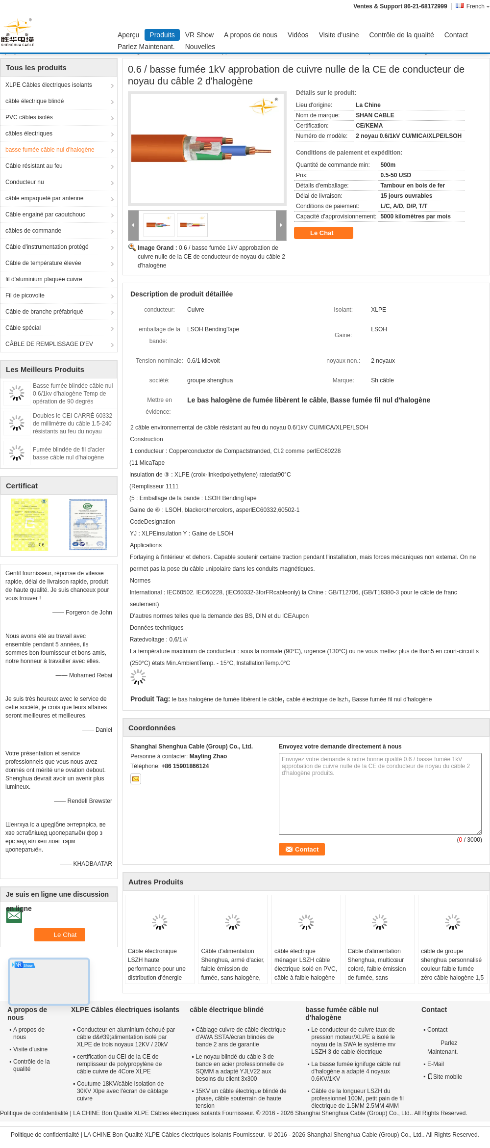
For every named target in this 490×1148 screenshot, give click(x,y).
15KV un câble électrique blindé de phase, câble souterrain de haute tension (241, 1098)
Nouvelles (200, 47)
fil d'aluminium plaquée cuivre (43, 279)
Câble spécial (23, 327)
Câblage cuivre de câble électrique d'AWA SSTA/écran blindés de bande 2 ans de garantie (241, 1037)
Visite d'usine (339, 35)
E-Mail (435, 1064)
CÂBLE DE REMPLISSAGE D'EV (49, 344)
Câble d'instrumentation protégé (47, 246)
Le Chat (328, 233)
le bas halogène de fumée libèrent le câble (227, 699)
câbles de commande (33, 230)
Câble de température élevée (43, 263)
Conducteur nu (24, 182)
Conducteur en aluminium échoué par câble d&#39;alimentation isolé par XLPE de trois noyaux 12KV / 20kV (126, 1037)
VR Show (199, 35)
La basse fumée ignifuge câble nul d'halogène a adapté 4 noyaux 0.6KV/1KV (355, 1071)
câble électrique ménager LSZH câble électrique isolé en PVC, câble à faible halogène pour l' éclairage (305, 969)
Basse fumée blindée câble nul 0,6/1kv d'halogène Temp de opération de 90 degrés (73, 393)
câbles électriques (28, 133)
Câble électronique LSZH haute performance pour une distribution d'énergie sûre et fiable (157, 969)
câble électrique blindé (34, 101)
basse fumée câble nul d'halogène (50, 149)
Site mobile (444, 1076)
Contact (456, 35)
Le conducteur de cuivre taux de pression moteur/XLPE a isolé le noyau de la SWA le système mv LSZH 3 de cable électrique (353, 1040)
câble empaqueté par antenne (44, 198)
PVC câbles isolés (29, 117)
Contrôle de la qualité (401, 35)
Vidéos (298, 35)
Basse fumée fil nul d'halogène (392, 699)
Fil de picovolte (25, 295)
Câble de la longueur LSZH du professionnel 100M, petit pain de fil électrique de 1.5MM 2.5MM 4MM (357, 1098)
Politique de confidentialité (34, 1113)
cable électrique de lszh (317, 699)
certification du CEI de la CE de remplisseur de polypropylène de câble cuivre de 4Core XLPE (119, 1064)
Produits (161, 35)
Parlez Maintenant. (146, 46)
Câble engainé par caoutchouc (45, 214)
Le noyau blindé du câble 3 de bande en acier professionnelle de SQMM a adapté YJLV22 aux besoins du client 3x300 (240, 1067)
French (478, 6)
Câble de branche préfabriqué (44, 311)
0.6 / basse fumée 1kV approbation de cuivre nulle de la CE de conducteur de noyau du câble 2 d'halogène (211, 256)
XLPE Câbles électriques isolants (48, 84)
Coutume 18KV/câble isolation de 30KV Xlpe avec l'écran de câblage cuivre (122, 1091)
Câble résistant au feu (34, 165)
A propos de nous (250, 35)
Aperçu (128, 35)
